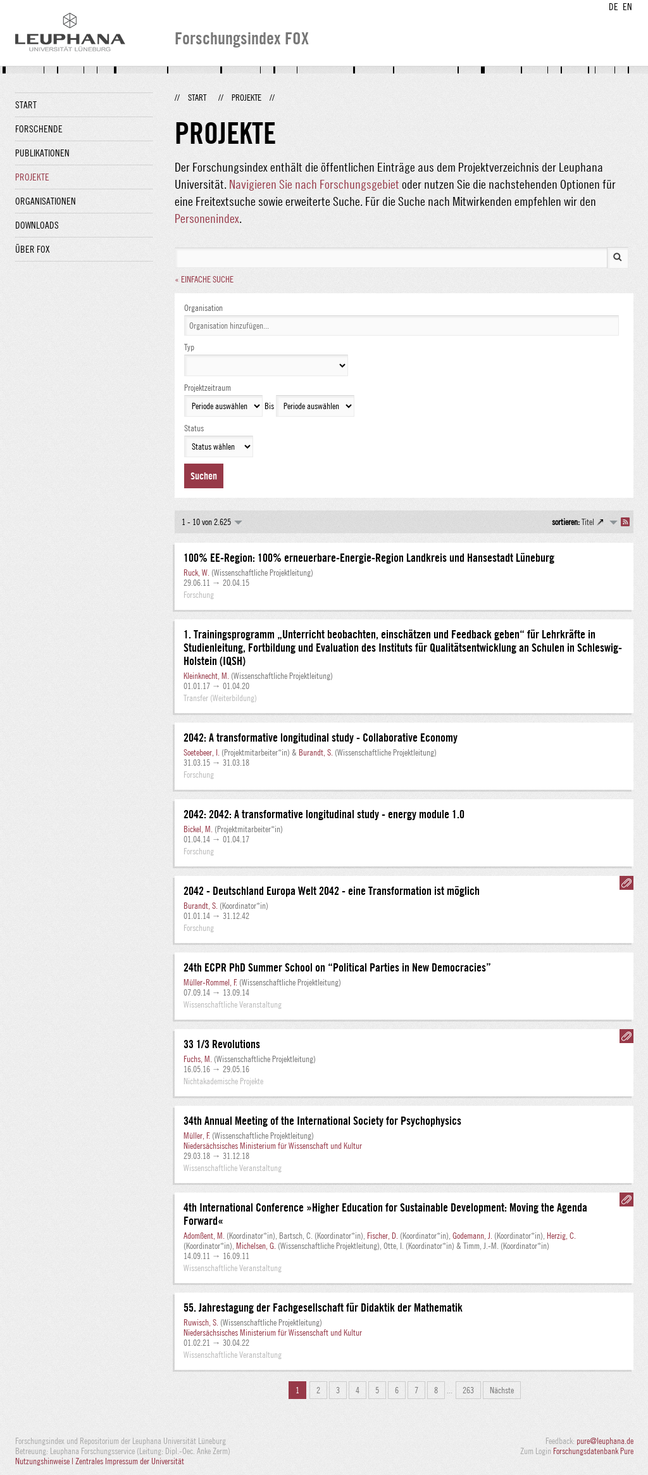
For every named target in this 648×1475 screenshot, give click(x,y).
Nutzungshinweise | (45, 1461)
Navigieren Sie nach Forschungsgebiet (314, 184)
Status (194, 428)
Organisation (203, 308)
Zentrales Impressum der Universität (129, 1461)
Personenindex (207, 218)
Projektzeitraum (207, 388)
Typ (189, 347)
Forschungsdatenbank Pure (593, 1451)
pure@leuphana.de (604, 1441)
